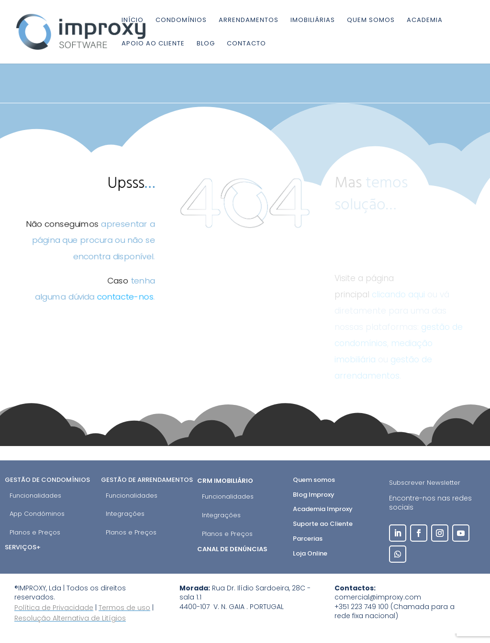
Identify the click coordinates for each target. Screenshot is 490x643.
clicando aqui (398, 294)
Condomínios (181, 20)
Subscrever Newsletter (424, 482)
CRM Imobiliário (226, 480)
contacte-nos (125, 297)
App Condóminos (37, 513)
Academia (425, 20)
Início (133, 20)
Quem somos (371, 20)
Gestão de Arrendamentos (147, 479)
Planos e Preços (35, 532)
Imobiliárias (312, 20)
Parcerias (308, 538)
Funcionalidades (35, 495)
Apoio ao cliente (153, 44)
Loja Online (310, 553)
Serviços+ (23, 547)
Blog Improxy (313, 494)
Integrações (125, 513)
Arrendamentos (248, 20)
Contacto (246, 44)
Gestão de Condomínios (47, 479)
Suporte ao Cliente (323, 523)
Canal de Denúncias (233, 549)
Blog (206, 44)
